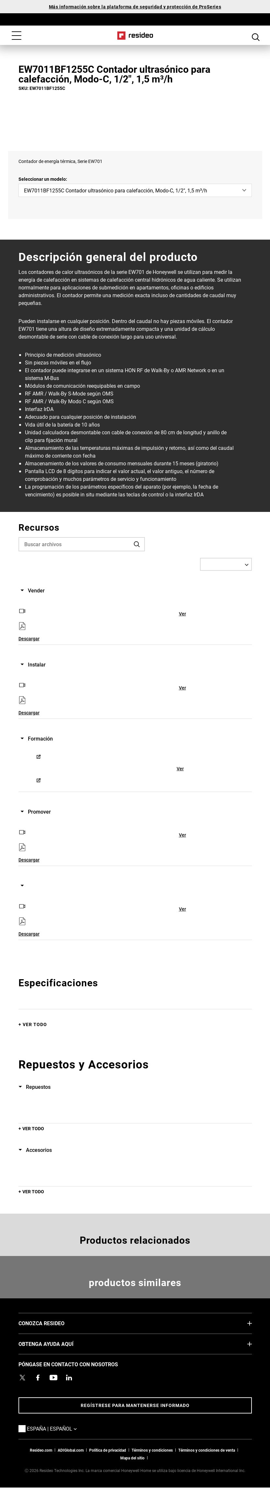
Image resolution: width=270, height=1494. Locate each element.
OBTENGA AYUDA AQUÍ (55, 1343)
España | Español (61, 1428)
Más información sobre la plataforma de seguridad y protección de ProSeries (135, 7)
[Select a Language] (226, 564)
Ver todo (35, 1024)
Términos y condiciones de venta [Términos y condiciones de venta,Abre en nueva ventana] (206, 1450)
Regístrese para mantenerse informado (135, 1405)
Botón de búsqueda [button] (256, 36)
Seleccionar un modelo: (42, 179)
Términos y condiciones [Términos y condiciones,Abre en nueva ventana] (152, 1450)
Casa (135, 35)
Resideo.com (41, 1450)
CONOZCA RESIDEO (51, 1322)
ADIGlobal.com (71, 1450)
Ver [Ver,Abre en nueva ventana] (182, 614)
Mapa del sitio (132, 1457)
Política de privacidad (107, 1450)
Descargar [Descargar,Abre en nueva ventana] (29, 638)
